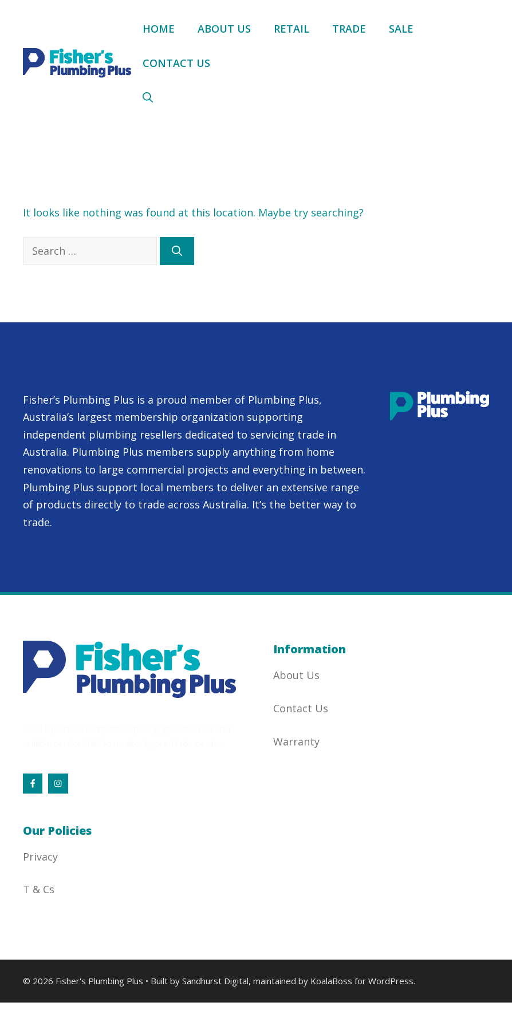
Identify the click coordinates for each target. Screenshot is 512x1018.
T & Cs (38, 889)
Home (159, 28)
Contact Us (176, 63)
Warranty (296, 741)
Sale (401, 28)
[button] (147, 97)
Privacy (40, 856)
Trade (349, 28)
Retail (291, 28)
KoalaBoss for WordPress (361, 981)
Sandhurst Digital (215, 981)
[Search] (177, 251)
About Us (224, 28)
